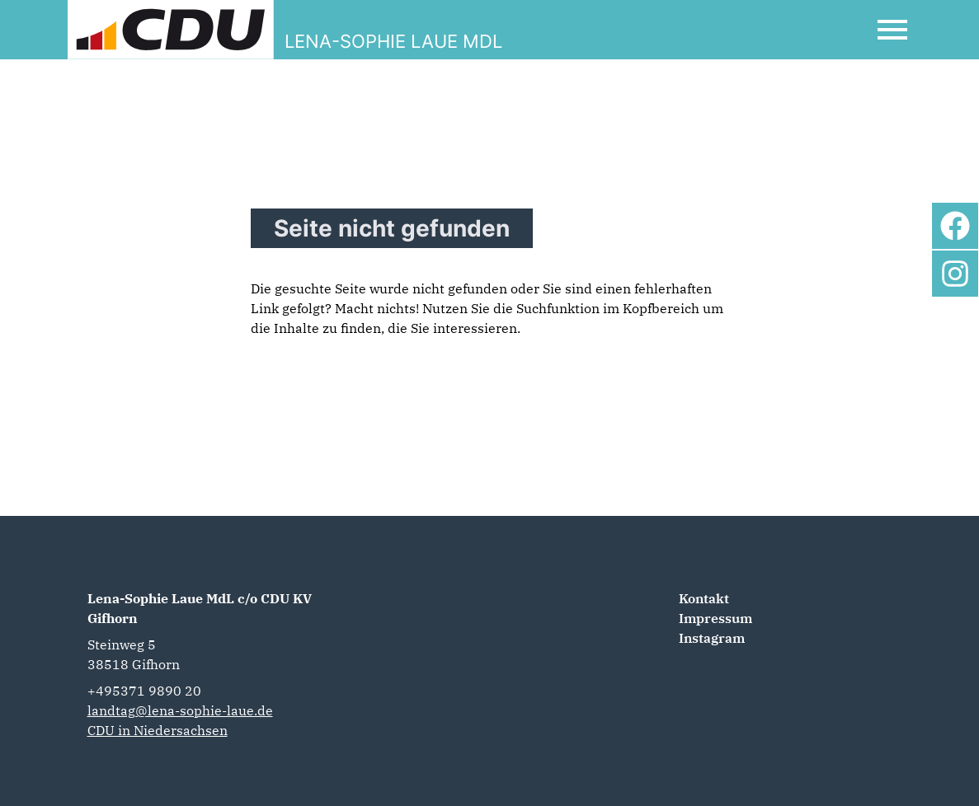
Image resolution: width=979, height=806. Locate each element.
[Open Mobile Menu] (892, 29)
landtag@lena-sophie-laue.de (180, 710)
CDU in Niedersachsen (157, 730)
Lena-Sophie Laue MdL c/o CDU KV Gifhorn (199, 608)
